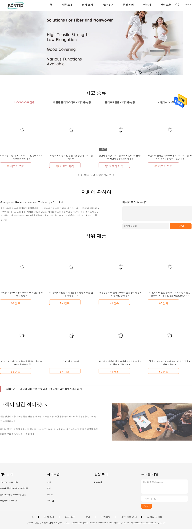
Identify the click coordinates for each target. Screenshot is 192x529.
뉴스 (88, 517)
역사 (49, 488)
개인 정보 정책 (129, 517)
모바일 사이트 (154, 517)
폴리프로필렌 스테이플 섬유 (13, 494)
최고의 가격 (16, 166)
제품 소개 (67, 4)
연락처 (147, 4)
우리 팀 (50, 500)
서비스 (50, 494)
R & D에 (98, 482)
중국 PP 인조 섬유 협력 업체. (40, 522)
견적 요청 (165, 4)
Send (181, 226)
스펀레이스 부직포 (8, 500)
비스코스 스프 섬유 (9, 482)
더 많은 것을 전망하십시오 (96, 175)
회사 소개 (87, 4)
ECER (162, 522)
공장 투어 (107, 4)
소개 (49, 482)
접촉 (15, 303)
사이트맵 (106, 517)
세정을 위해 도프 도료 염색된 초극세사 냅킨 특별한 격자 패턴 (51, 389)
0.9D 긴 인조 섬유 (71, 361)
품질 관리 (128, 4)
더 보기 (3, 220)
